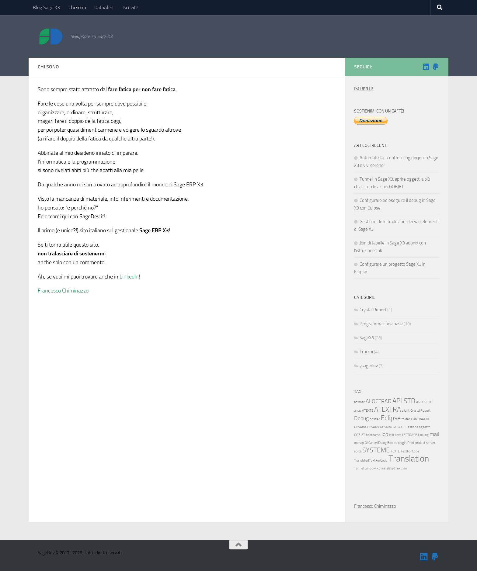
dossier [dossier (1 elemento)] (375, 419)
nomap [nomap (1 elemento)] (359, 443)
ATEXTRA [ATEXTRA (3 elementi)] (387, 409)
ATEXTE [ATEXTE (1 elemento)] (367, 411)
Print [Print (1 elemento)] (410, 443)
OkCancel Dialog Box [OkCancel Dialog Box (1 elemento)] (379, 443)
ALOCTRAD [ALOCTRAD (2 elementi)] (379, 401)
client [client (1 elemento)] (405, 411)
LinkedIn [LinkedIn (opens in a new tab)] (129, 276)
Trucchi (366, 352)
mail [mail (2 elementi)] (434, 434)
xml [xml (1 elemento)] (404, 468)
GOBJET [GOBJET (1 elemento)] (359, 435)
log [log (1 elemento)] (426, 435)
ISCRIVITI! (363, 89)
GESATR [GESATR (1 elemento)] (399, 427)
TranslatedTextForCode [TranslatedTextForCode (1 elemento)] (371, 460)
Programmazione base (381, 324)
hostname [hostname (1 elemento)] (373, 435)
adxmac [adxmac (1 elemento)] (359, 402)
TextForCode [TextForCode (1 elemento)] (410, 451)
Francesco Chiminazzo (63, 290)
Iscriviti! (130, 7)
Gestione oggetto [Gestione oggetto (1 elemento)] (418, 427)
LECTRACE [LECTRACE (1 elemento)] (409, 435)
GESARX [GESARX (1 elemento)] (386, 427)
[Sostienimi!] (435, 66)
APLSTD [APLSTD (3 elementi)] (403, 401)
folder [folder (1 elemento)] (406, 419)
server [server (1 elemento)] (430, 443)
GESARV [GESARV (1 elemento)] (373, 427)
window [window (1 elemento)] (370, 468)
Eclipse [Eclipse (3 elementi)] (391, 418)
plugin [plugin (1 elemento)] (402, 443)
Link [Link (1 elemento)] (420, 435)
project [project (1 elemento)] (420, 443)
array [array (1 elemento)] (357, 411)
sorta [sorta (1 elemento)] (357, 451)
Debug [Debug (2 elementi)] (361, 418)
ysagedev (369, 366)
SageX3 (367, 338)
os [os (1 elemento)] (395, 443)
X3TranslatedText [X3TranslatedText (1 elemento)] (389, 468)
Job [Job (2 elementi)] (384, 434)
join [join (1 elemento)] (391, 435)
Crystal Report (373, 310)
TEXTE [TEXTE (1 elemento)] (395, 451)
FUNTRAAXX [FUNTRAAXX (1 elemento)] (420, 419)
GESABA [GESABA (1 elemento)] (360, 427)
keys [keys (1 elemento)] (398, 435)
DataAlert (104, 7)
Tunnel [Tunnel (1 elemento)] (359, 468)
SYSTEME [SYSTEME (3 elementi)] (376, 450)
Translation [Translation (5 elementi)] (408, 458)
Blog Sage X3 (46, 7)
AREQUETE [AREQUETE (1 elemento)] (424, 402)
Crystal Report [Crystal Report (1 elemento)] (420, 411)
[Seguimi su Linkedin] (426, 66)
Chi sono (77, 7)
